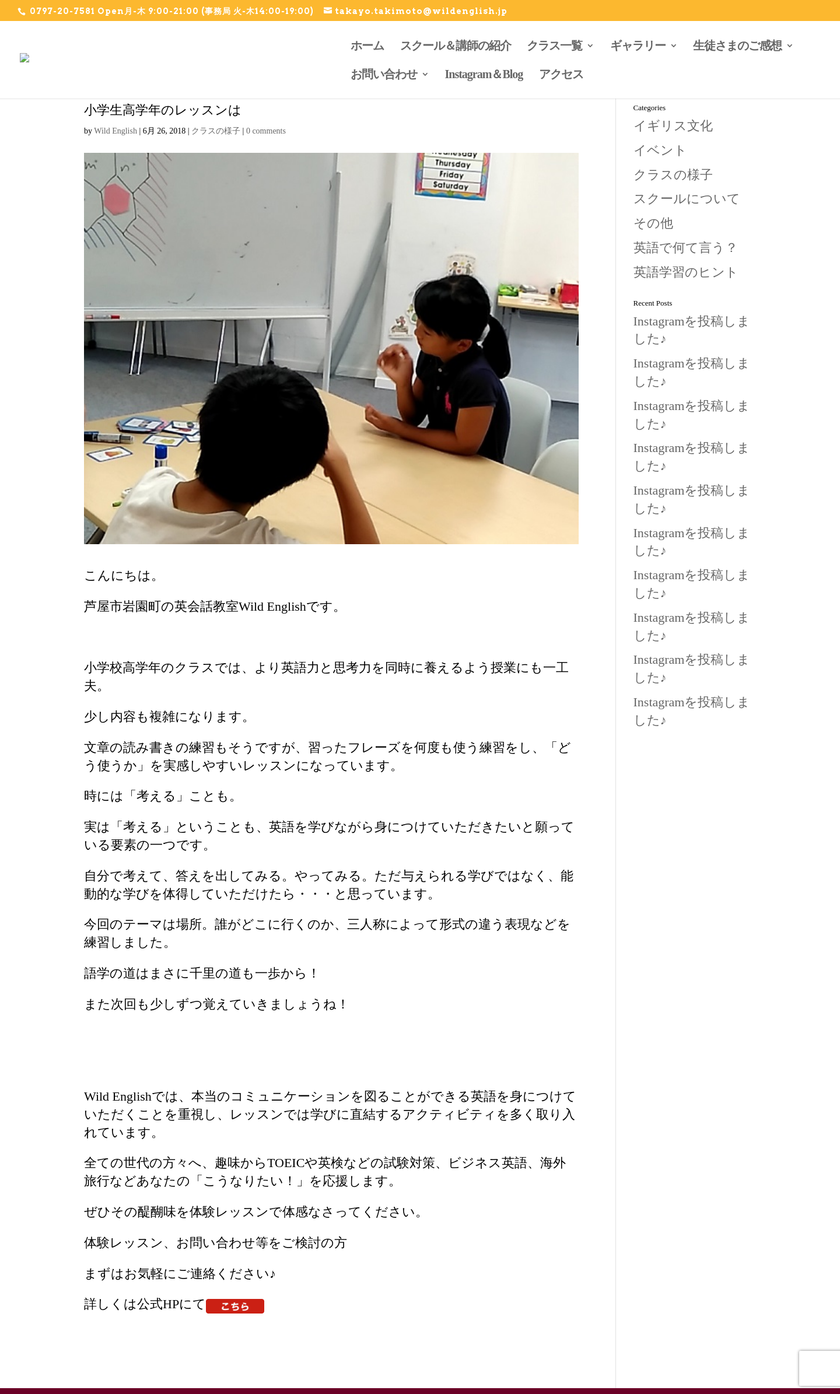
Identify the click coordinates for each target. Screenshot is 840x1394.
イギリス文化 (673, 125)
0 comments (266, 131)
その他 (653, 223)
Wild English (115, 131)
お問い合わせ (384, 74)
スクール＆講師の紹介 (455, 45)
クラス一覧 (554, 45)
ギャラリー (638, 45)
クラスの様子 (215, 131)
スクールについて (687, 198)
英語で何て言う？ (686, 247)
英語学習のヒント (686, 272)
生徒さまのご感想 (737, 45)
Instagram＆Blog (484, 74)
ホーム (367, 45)
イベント (660, 150)
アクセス (561, 74)
